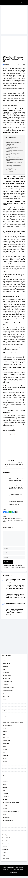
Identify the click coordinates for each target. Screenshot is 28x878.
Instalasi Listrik (6, 740)
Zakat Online (5, 858)
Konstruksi (5, 767)
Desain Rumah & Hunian (8, 687)
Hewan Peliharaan (7, 725)
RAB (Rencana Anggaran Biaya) (10, 811)
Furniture (4, 708)
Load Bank (5, 781)
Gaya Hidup (5, 716)
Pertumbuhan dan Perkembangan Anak (12, 802)
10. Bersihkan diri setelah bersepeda (14, 170)
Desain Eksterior (6, 675)
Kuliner (4, 770)
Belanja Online (6, 663)
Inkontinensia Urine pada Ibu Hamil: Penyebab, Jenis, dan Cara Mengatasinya (16, 503)
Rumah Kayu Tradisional (8, 823)
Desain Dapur (5, 672)
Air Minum (5, 660)
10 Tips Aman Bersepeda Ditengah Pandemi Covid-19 (13, 143)
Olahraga (4, 784)
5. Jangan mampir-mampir (13, 157)
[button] (21, 2)
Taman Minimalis (6, 832)
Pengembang (5, 796)
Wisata (4, 852)
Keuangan (5, 764)
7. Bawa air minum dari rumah (14, 160)
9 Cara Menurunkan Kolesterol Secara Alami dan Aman (16, 479)
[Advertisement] (14, 20)
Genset (4, 719)
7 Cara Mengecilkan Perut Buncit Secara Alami (15, 495)
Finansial (4, 705)
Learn (3, 773)
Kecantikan (5, 755)
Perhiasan (5, 799)
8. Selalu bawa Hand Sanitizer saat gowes (15, 163)
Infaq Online (5, 737)
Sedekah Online (6, 829)
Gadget (4, 711)
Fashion (4, 699)
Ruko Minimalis (6, 817)
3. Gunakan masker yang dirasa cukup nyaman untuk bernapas (14, 152)
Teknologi (4, 834)
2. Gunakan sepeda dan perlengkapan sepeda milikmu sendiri (15, 149)
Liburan (4, 775)
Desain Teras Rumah (7, 690)
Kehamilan (5, 758)
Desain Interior (6, 678)
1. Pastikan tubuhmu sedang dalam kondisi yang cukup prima (15, 146)
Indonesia (4, 731)
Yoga (3, 855)
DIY (3, 693)
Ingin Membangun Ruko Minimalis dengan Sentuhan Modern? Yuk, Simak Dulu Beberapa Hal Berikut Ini (15, 597)
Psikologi (4, 808)
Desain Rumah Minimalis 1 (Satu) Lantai (15, 604)
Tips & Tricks (5, 840)
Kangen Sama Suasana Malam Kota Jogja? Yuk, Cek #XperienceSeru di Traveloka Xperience (14, 612)
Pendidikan (5, 793)
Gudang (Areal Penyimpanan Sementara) (12, 722)
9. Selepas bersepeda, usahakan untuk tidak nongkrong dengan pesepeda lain (14, 167)
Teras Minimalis (6, 837)
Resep (4, 814)
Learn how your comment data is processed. (14, 567)
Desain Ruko (5, 684)
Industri (4, 734)
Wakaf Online (5, 849)
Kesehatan (5, 761)
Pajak (3, 790)
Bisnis (3, 669)
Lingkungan (5, 778)
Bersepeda (5, 666)
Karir (3, 752)
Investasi (4, 749)
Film (3, 702)
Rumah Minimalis (6, 826)
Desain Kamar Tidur (7, 681)
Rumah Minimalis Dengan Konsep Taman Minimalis (15, 580)
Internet (4, 746)
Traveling (4, 846)
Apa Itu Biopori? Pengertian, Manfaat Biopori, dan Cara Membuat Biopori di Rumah (16, 487)
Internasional (5, 743)
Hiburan (4, 728)
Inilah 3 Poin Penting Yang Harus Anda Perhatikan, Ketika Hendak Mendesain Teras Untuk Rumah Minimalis (15, 588)
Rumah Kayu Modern (7, 820)
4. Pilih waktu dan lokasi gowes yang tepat (15, 155)
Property (4, 805)
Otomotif (4, 787)
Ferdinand (6, 64)
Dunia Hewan (5, 696)
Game (4, 713)
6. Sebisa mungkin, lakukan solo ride (15, 159)
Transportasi (5, 843)
